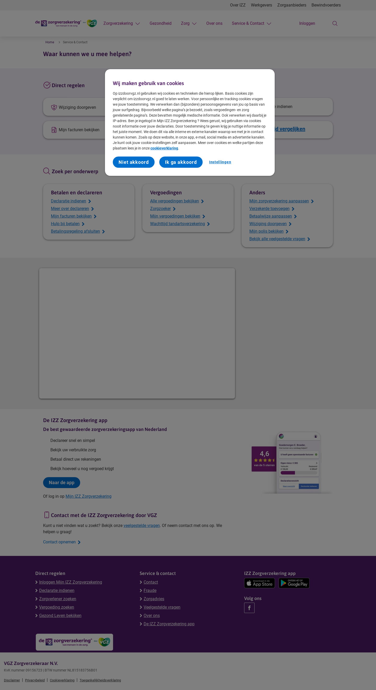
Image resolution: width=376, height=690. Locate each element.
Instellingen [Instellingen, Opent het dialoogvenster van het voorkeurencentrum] (220, 162)
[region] (190, 122)
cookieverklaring (164, 148)
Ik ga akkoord (181, 162)
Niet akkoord (134, 162)
